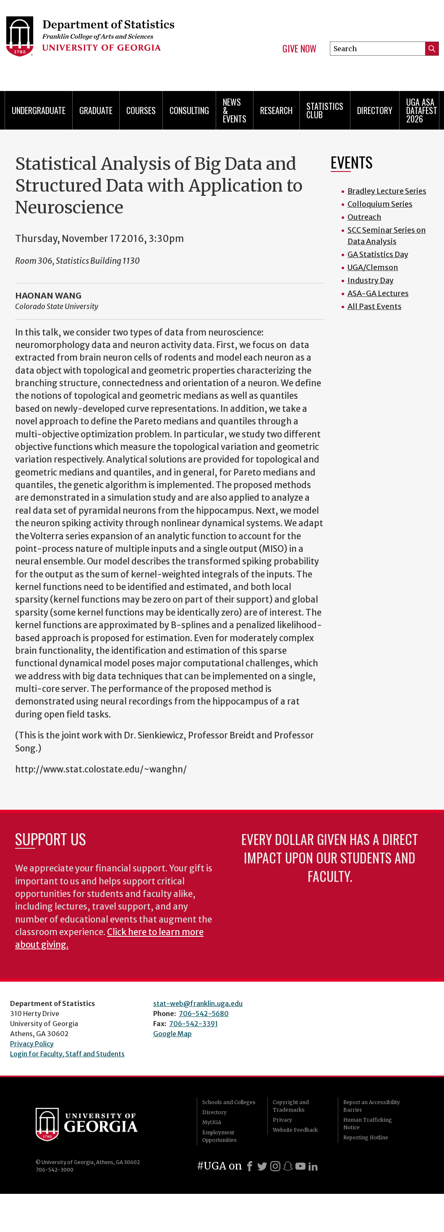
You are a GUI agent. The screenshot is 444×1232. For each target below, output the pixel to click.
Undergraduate (38, 110)
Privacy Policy (32, 1044)
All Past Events (374, 306)
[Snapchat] (288, 1166)
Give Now (299, 48)
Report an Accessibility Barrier (371, 1106)
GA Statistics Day (377, 254)
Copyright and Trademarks (291, 1106)
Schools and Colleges (229, 1102)
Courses (141, 110)
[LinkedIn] (313, 1166)
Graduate (95, 110)
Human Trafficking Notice (367, 1124)
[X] (262, 1166)
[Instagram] (275, 1166)
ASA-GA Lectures (378, 293)
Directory (374, 110)
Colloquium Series (380, 204)
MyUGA (211, 1122)
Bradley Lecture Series (386, 191)
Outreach (364, 217)
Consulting (189, 110)
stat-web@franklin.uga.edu (198, 1003)
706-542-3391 (193, 1023)
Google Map (172, 1033)
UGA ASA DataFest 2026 (421, 110)
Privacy (282, 1120)
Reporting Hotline (365, 1137)
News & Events (234, 110)
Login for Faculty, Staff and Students (67, 1054)
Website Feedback (295, 1130)
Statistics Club (324, 110)
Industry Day (370, 280)
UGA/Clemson (372, 267)
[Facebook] (250, 1166)
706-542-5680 (204, 1013)
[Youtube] (300, 1166)
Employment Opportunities (219, 1136)
